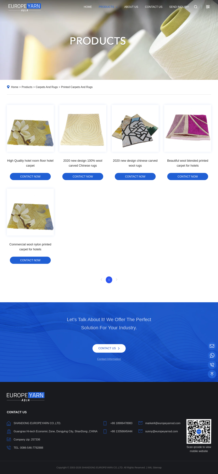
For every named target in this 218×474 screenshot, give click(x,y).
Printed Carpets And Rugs (77, 87)
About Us (131, 6)
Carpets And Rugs (47, 87)
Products (106, 6)
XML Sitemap (154, 467)
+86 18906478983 (121, 423)
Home (88, 6)
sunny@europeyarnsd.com (161, 431)
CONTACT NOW (30, 176)
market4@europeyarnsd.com (163, 423)
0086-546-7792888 (31, 447)
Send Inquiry (179, 6)
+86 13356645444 (121, 431)
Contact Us (153, 6)
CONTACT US (107, 348)
